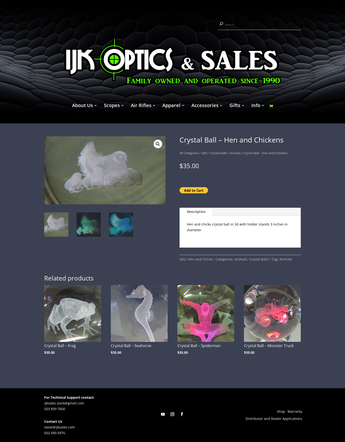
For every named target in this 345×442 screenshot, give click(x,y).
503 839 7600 (54, 409)
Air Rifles (141, 106)
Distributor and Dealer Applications (274, 419)
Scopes (112, 106)
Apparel (171, 106)
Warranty (294, 412)
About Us (82, 106)
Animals (235, 153)
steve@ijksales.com (59, 427)
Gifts (234, 106)
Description (196, 211)
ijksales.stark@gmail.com (64, 403)
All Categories (189, 153)
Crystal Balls (218, 153)
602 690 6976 (54, 433)
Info (255, 106)
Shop (281, 412)
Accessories (205, 106)
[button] (158, 144)
